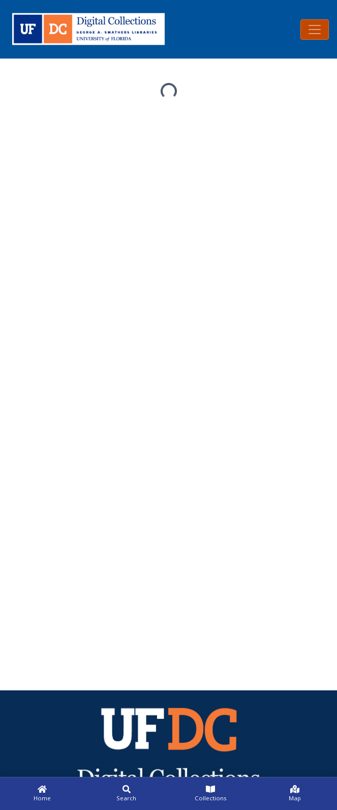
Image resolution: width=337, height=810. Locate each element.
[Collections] (211, 793)
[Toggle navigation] (314, 29)
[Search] (126, 793)
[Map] (295, 793)
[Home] (42, 793)
